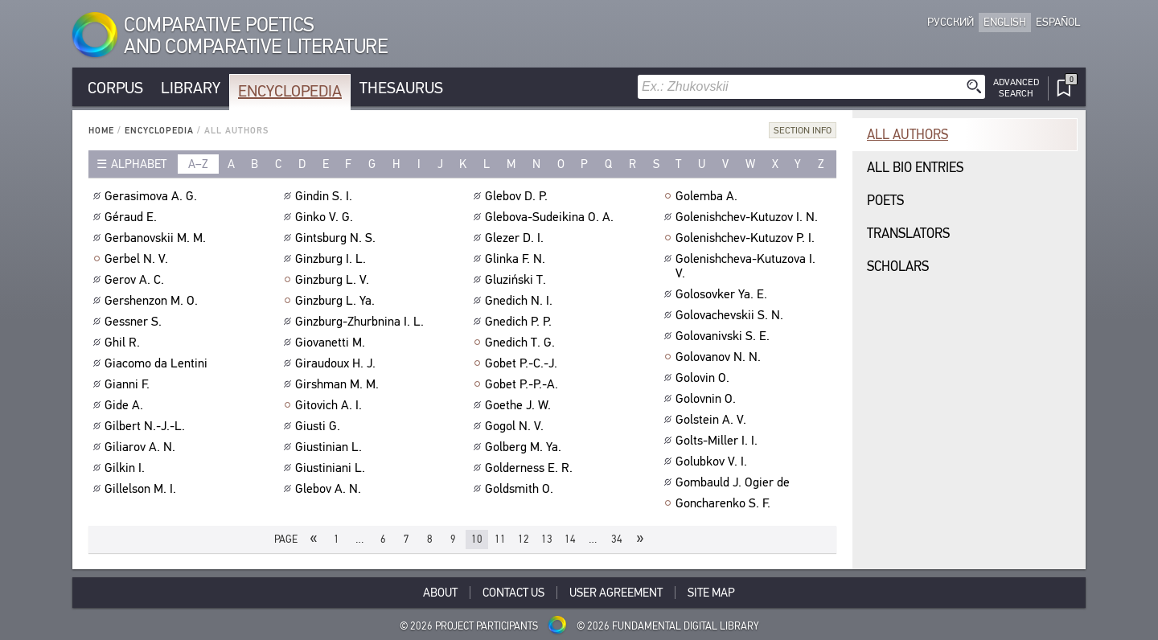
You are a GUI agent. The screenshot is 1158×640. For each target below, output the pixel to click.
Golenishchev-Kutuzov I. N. (749, 217)
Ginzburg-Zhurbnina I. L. (361, 321)
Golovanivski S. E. (725, 336)
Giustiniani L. (332, 468)
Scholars (898, 266)
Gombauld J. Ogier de (735, 482)
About (440, 592)
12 (523, 539)
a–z (198, 164)
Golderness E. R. (531, 468)
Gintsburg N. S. (337, 238)
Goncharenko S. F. (725, 503)
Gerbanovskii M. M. (157, 238)
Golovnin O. (708, 399)
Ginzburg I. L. (332, 259)
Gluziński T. (517, 280)
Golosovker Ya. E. (723, 294)
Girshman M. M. (339, 384)
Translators (908, 233)
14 (570, 539)
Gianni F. (129, 384)
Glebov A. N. (330, 489)
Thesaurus (401, 88)
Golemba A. (708, 196)
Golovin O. (704, 378)
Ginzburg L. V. (334, 280)
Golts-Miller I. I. (719, 440)
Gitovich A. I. (330, 405)
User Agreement (616, 592)
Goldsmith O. (521, 489)
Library (190, 88)
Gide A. (126, 405)
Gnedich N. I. (520, 300)
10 (476, 539)
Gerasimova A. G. (153, 196)
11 (500, 539)
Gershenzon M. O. (153, 300)
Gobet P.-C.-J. (523, 363)
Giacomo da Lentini (158, 363)
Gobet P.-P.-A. (523, 384)
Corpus (115, 88)
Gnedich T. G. (522, 342)
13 (546, 539)
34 (616, 539)
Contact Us (513, 592)
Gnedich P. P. (520, 321)
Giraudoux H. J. (337, 363)
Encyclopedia (290, 91)
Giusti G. (319, 426)
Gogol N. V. (516, 426)
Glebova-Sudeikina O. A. (551, 217)
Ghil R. (124, 342)
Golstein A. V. (713, 419)
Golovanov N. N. (720, 357)
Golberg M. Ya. (525, 447)
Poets (885, 200)
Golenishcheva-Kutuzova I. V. (745, 266)
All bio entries (915, 167)
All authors (907, 134)
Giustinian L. (330, 447)
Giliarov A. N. (142, 447)
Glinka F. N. (517, 259)
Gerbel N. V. (138, 259)
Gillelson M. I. (142, 489)
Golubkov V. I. (713, 461)
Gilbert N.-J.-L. (147, 426)
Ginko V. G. (326, 217)
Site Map (711, 592)
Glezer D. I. (516, 238)
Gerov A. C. (136, 280)
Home (101, 130)
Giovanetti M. (332, 342)
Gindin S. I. (325, 196)
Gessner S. (135, 321)
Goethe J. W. (520, 405)
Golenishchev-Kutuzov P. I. (747, 238)
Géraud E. (133, 217)
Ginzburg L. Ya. (337, 300)
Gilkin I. (127, 468)
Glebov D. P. (518, 196)
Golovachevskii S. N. (731, 315)
